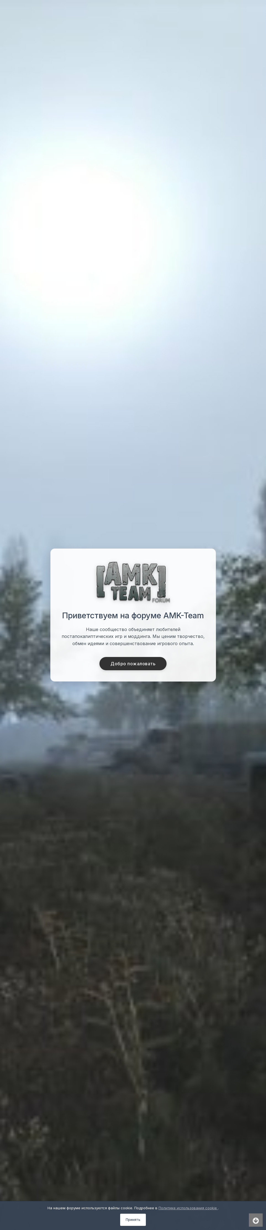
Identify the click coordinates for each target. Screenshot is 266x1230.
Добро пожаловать (133, 663)
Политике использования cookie (188, 1208)
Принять (133, 1220)
